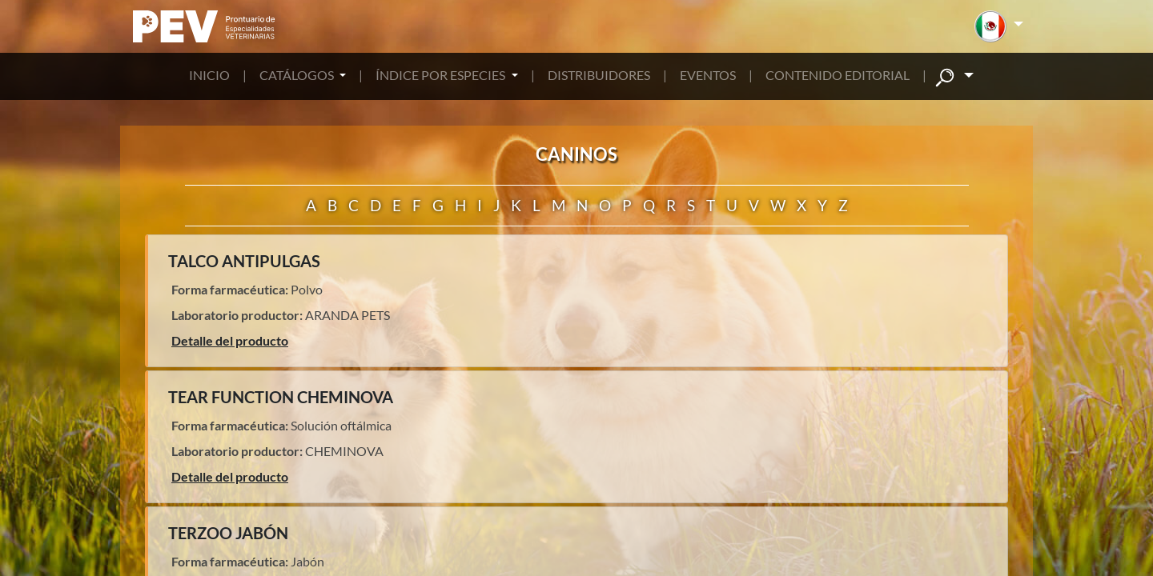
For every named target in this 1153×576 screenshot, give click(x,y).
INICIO (209, 74)
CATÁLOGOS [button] (297, 74)
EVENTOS (708, 74)
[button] (998, 26)
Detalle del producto (229, 340)
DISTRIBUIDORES (599, 74)
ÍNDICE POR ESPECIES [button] (442, 74)
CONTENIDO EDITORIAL (837, 74)
